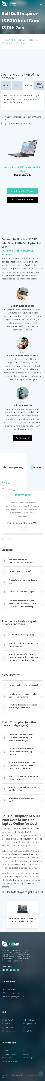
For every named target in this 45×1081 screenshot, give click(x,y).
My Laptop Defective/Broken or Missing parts (22, 118)
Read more (22, 438)
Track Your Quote (29, 1058)
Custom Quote (7, 1027)
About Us (5, 1050)
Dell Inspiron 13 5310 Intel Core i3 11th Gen (22, 169)
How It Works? (7, 1020)
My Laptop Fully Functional (22, 123)
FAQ (24, 1027)
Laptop (17, 40)
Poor (5, 85)
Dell (24, 40)
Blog (24, 1050)
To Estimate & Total (22, 199)
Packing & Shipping (29, 1020)
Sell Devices (6, 1058)
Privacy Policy (28, 1031)
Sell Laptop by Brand (9, 1061)
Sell (11, 40)
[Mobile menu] (41, 4)
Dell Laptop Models (29, 1024)
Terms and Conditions (10, 1031)
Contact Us (6, 1024)
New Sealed (39, 86)
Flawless (28, 85)
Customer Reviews (9, 1054)
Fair (17, 85)
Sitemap (26, 1054)
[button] (7, 505)
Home (5, 40)
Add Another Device (22, 191)
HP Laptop (22, 527)
